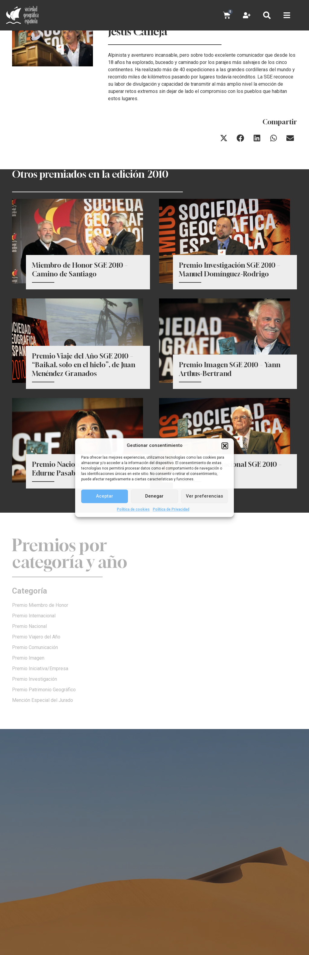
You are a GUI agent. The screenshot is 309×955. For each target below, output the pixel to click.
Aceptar (104, 496)
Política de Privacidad (171, 509)
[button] (225, 446)
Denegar (154, 496)
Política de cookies (133, 509)
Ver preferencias (204, 496)
